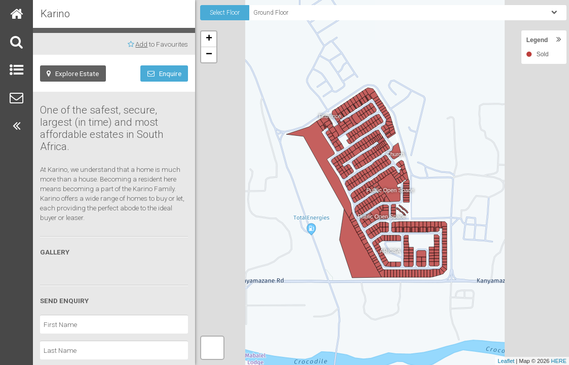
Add (141, 44)
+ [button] (209, 39)
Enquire (164, 73)
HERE (558, 361)
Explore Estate (73, 73)
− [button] (209, 54)
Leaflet (506, 361)
